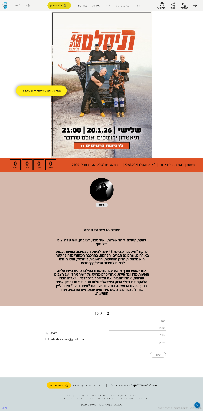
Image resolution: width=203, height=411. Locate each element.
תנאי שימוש (195, 408)
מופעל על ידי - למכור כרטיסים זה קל (134, 385)
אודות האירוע (101, 5)
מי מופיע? (122, 5)
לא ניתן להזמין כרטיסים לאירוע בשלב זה (41, 90)
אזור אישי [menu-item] (161, 5)
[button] (195, 5)
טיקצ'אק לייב (94, 385)
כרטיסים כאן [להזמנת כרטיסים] (56, 5)
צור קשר (81, 5)
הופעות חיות (58, 385)
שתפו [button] (172, 7)
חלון (137, 5)
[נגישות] (197, 405)
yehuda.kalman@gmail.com (67, 339)
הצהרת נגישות (165, 408)
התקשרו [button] (184, 7)
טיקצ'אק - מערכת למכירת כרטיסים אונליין (101, 404)
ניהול (4, 407)
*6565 (53, 333)
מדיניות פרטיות (180, 408)
